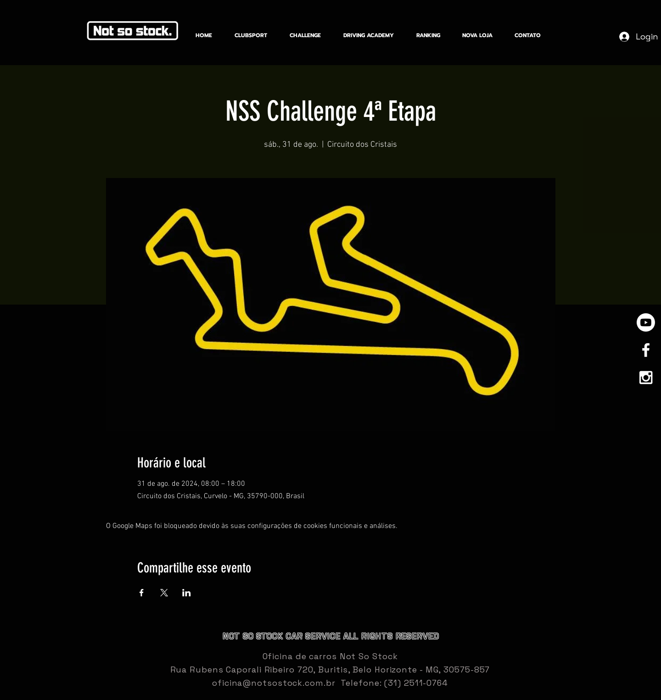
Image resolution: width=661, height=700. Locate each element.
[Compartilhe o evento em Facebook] (141, 592)
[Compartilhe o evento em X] (164, 592)
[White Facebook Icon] (646, 350)
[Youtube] (646, 322)
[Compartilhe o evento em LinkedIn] (186, 592)
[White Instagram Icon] (646, 377)
